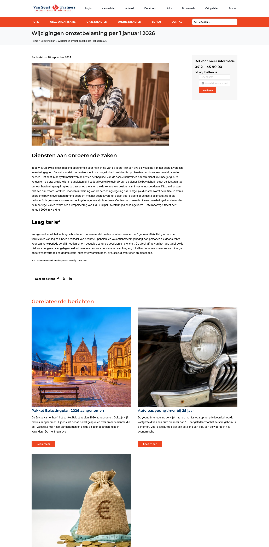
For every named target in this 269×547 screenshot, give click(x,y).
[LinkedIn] (70, 279)
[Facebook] (58, 279)
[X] (64, 279)
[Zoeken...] (214, 22)
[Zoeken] (195, 22)
